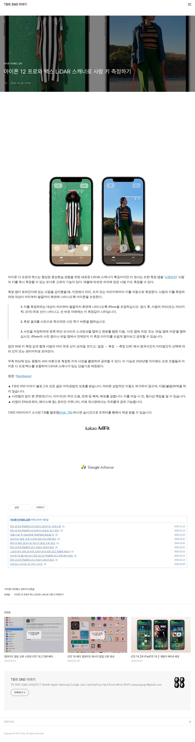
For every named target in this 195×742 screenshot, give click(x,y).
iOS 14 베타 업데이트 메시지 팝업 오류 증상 (32, 543)
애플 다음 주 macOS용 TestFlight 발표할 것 (32, 534)
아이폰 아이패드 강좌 (20, 519)
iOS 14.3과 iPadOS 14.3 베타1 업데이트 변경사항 (35, 526)
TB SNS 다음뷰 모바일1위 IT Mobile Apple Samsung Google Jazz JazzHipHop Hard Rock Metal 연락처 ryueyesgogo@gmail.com (86, 684)
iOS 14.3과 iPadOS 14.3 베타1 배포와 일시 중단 (34, 530)
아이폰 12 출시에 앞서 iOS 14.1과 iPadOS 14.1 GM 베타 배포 (41, 555)
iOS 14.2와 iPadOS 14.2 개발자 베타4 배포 (32, 547)
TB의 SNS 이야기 (15, 4)
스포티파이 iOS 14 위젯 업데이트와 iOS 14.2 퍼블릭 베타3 (40, 551)
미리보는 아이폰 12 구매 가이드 (26, 564)
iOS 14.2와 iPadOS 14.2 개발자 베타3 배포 (32, 560)
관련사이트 (9, 721)
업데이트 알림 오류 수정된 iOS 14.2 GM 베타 (33, 539)
